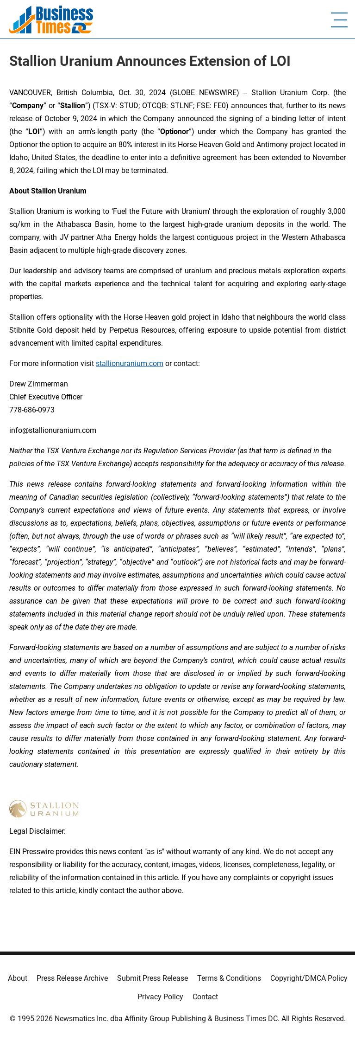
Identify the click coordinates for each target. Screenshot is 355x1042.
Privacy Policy (160, 996)
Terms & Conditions (229, 978)
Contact (205, 996)
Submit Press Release (152, 978)
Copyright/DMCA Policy (309, 978)
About (17, 978)
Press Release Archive (72, 978)
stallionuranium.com (129, 363)
